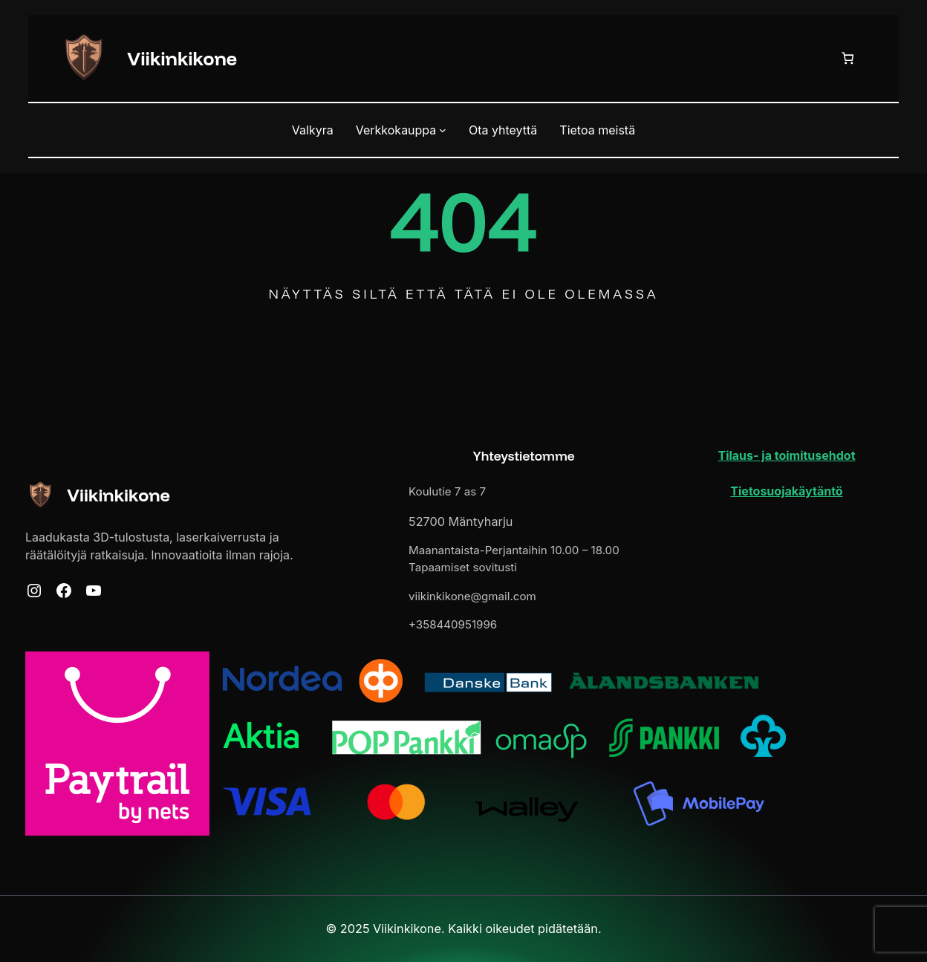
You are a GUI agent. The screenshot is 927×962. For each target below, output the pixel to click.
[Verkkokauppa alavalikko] (442, 130)
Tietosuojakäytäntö (786, 491)
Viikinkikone (182, 58)
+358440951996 (453, 624)
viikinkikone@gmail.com (472, 596)
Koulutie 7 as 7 (447, 491)
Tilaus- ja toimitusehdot (786, 455)
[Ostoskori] (851, 58)
